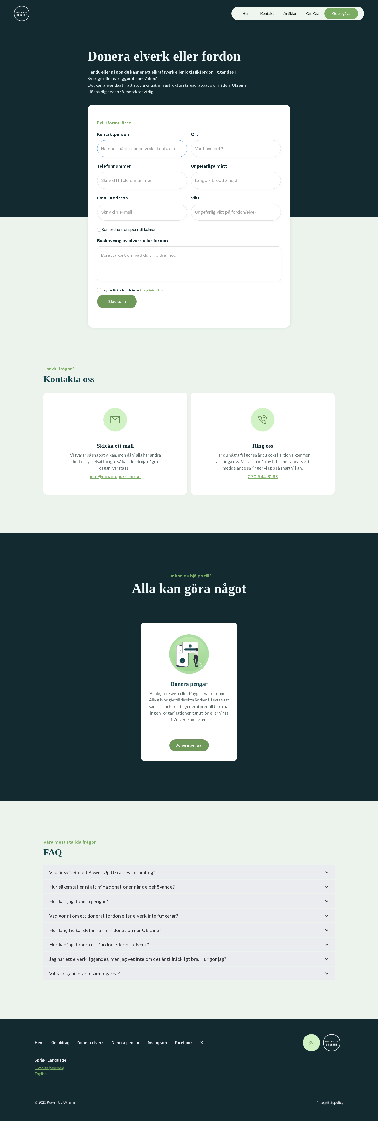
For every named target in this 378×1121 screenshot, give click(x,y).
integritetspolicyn (152, 290)
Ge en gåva (341, 13)
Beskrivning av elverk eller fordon (132, 240)
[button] (189, 872)
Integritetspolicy (330, 1102)
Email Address (112, 198)
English (41, 1073)
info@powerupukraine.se (115, 476)
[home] (21, 13)
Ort (194, 134)
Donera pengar (189, 745)
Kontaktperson (113, 134)
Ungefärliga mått (209, 166)
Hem (246, 13)
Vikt (195, 198)
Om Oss (313, 13)
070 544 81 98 (263, 476)
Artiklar (290, 13)
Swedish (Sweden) (49, 1067)
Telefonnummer (114, 166)
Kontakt (267, 13)
